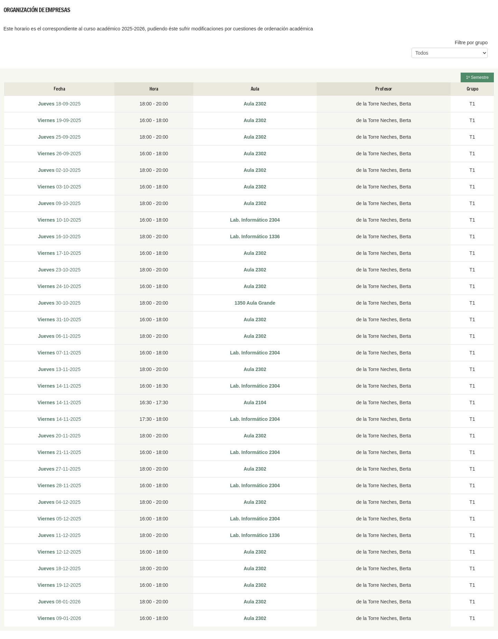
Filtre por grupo (471, 42)
